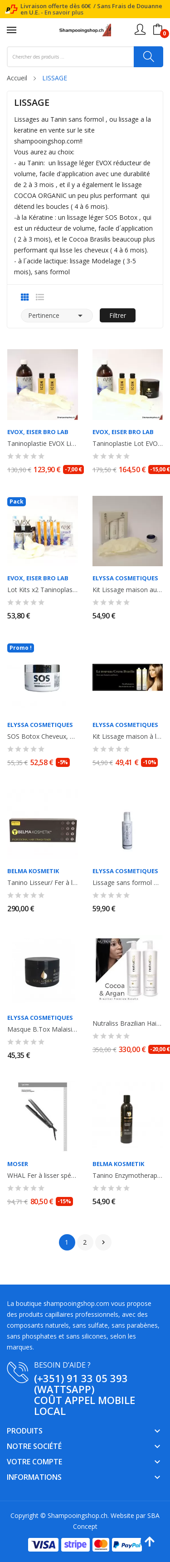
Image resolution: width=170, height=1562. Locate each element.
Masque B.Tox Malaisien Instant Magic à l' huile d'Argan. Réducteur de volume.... (42, 1029)
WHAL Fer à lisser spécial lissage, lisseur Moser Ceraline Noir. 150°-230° (42, 1176)
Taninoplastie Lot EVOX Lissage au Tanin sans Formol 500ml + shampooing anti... (127, 444)
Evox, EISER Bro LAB (37, 432)
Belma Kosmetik (33, 871)
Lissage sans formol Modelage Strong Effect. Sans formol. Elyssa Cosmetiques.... (127, 883)
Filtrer (117, 315)
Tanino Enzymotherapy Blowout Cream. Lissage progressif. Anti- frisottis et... (127, 1176)
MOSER (17, 1164)
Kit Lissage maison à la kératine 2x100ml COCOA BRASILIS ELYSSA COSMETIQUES (127, 736)
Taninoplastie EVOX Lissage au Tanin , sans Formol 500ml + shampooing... (42, 444)
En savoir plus (63, 12)
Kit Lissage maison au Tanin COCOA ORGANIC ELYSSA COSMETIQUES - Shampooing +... (127, 590)
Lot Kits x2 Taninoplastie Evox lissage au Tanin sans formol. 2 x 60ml (42, 590)
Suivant (103, 1242)
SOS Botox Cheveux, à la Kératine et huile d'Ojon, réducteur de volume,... (42, 736)
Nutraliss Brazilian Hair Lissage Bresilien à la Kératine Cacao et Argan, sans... (127, 1023)
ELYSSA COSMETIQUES (125, 578)
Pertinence (57, 315)
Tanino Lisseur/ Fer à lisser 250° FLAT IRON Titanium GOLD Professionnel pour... (42, 883)
